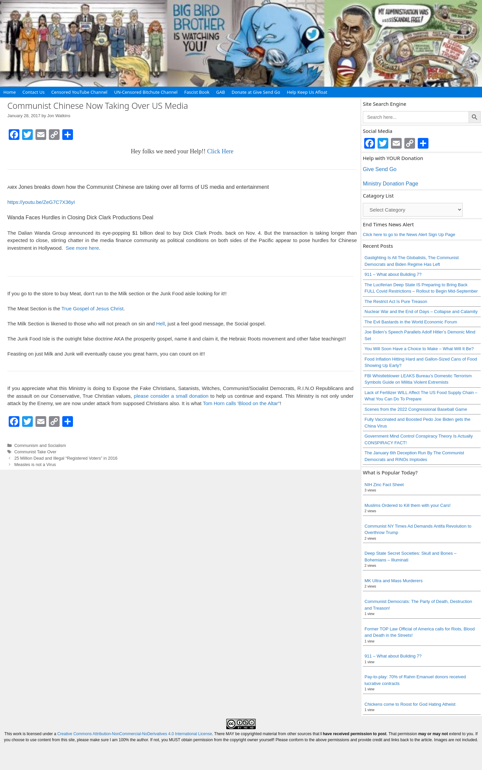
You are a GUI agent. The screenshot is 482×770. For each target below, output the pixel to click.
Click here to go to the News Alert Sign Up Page (409, 234)
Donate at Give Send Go (256, 92)
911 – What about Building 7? (393, 274)
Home (9, 92)
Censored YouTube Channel (79, 92)
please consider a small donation (171, 396)
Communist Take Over (35, 451)
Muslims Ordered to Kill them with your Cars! (408, 505)
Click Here (220, 151)
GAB (220, 92)
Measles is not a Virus (35, 464)
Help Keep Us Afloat (307, 92)
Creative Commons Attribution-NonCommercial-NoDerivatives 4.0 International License (134, 734)
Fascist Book (196, 92)
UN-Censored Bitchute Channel (146, 92)
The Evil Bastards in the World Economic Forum (411, 321)
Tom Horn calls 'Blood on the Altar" (241, 403)
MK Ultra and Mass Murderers (393, 580)
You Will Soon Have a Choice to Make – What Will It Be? (419, 348)
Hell (160, 323)
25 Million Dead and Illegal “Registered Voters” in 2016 (65, 458)
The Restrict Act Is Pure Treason (396, 301)
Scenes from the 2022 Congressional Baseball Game (416, 409)
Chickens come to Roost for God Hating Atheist (410, 704)
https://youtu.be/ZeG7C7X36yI (41, 202)
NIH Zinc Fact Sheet (384, 484)
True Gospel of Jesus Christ (92, 308)
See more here (82, 248)
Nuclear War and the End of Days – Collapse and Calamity (421, 311)
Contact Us (33, 92)
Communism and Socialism (40, 445)
